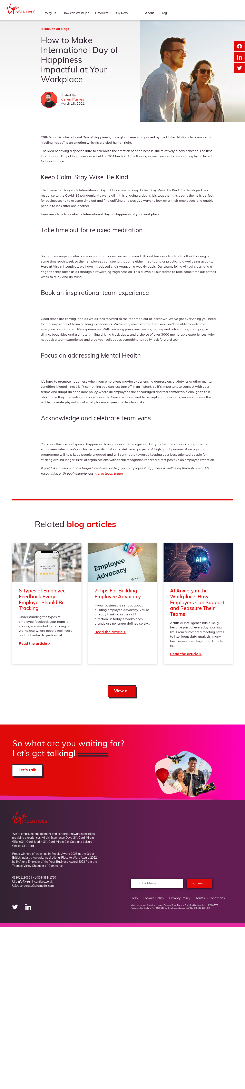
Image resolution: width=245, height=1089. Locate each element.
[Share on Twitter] (239, 68)
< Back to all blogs (55, 29)
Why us (48, 12)
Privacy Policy (179, 898)
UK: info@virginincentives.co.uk (32, 881)
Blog (163, 12)
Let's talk (27, 770)
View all (121, 691)
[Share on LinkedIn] (239, 57)
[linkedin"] (28, 909)
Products (101, 12)
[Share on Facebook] (239, 46)
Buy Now (121, 12)
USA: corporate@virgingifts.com (33, 886)
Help (134, 898)
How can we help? (74, 12)
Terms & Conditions (210, 898)
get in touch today (108, 473)
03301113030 (21, 877)
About (148, 12)
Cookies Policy (153, 898)
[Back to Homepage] (21, 13)
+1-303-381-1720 (44, 877)
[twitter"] (15, 909)
